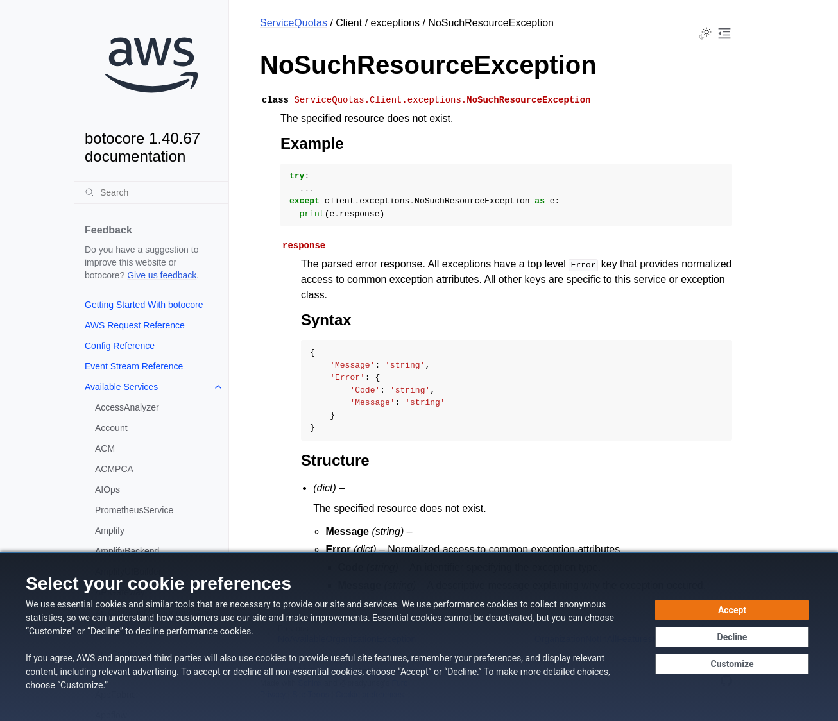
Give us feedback (161, 275)
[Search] (151, 192)
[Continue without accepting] (732, 637)
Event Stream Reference (134, 366)
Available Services (121, 387)
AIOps (107, 489)
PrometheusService (134, 510)
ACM (105, 448)
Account (111, 428)
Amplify (109, 530)
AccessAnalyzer (127, 407)
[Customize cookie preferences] (732, 664)
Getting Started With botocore (144, 305)
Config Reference (120, 346)
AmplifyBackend (127, 551)
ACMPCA (114, 469)
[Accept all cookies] (732, 610)
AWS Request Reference (135, 325)
